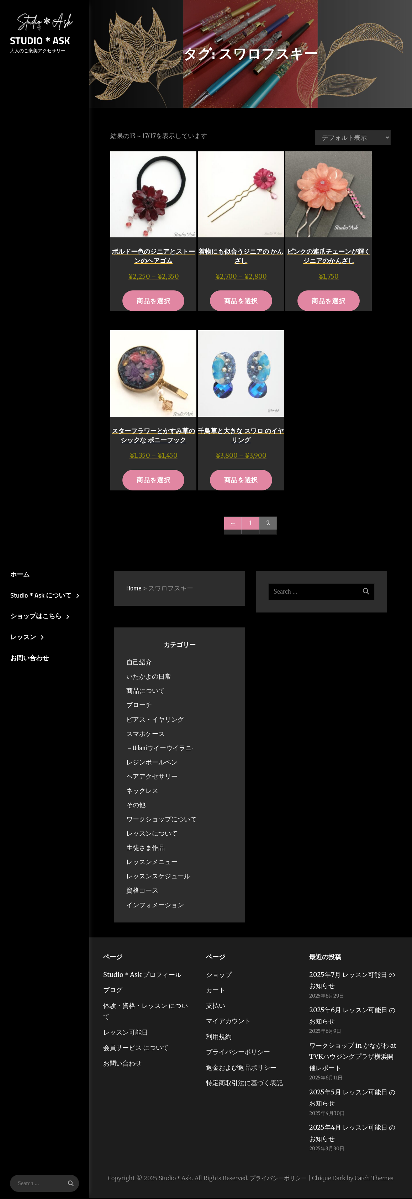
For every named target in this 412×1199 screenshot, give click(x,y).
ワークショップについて (161, 820)
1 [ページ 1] (250, 524)
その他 (136, 806)
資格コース (142, 891)
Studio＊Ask (39, 40)
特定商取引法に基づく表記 (244, 1084)
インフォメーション (155, 905)
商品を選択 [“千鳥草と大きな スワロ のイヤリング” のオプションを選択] (241, 480)
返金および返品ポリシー (241, 1068)
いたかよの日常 (148, 677)
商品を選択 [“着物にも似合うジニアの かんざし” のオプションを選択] (241, 301)
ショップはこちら (34, 616)
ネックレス (142, 791)
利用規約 (219, 1038)
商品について (145, 691)
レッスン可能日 (125, 1033)
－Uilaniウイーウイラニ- (159, 749)
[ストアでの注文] (353, 137)
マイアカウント (228, 1022)
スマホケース (145, 734)
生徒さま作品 (145, 848)
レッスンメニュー (152, 863)
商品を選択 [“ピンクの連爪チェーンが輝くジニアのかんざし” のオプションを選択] (328, 301)
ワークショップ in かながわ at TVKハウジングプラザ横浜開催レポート (352, 1057)
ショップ (219, 976)
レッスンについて (152, 834)
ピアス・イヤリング (155, 720)
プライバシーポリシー (238, 1053)
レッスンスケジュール (158, 877)
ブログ (112, 991)
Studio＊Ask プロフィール (142, 976)
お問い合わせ (28, 658)
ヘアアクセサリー (152, 777)
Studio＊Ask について (39, 595)
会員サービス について (136, 1049)
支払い (215, 1007)
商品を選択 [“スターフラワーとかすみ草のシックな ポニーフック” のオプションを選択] (153, 480)
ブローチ (139, 706)
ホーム (18, 574)
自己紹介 (139, 663)
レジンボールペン (152, 763)
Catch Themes (374, 1179)
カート (215, 991)
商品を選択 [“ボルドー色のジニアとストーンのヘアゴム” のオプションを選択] (153, 301)
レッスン (22, 637)
